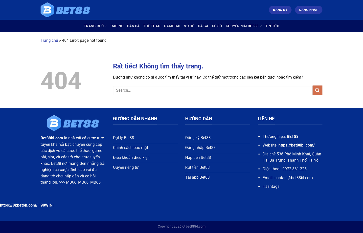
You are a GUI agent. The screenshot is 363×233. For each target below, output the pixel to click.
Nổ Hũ (189, 26)
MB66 (71, 182)
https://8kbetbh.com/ (19, 205)
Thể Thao (151, 26)
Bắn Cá (133, 26)
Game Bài (172, 26)
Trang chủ (95, 26)
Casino (117, 26)
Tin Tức (272, 26)
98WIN (46, 205)
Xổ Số (217, 26)
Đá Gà (203, 26)
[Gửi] (317, 90)
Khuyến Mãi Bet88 (244, 26)
